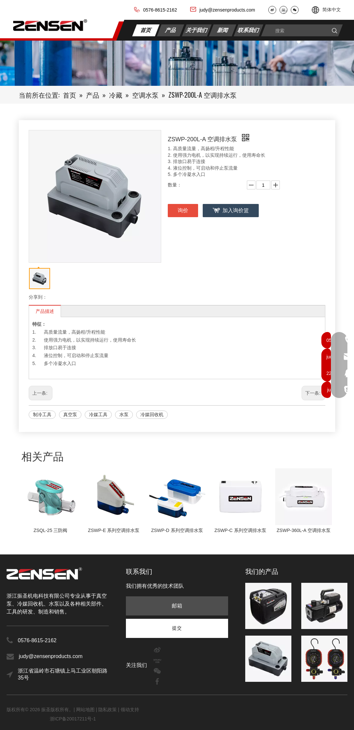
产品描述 (45, 311)
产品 (170, 30)
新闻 (222, 30)
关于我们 (197, 30)
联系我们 (248, 30)
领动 (125, 709)
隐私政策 (107, 709)
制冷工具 (42, 414)
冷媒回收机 (151, 414)
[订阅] (177, 628)
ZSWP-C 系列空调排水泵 (240, 530)
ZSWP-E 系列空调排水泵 (113, 530)
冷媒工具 (98, 414)
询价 (183, 210)
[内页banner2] (177, 63)
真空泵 (70, 414)
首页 (146, 30)
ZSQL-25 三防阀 (51, 530)
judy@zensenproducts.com (227, 10)
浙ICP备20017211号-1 (73, 718)
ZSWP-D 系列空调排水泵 (177, 530)
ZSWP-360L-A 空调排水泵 (303, 530)
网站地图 (86, 709)
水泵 (124, 414)
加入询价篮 (235, 210)
